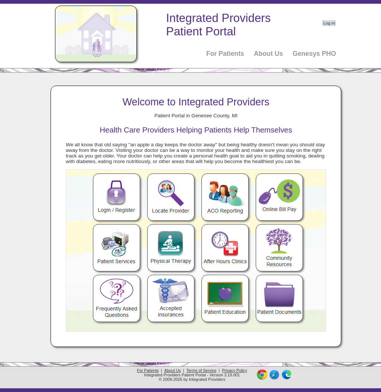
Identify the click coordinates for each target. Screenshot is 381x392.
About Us (268, 53)
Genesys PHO (314, 53)
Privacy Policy (234, 370)
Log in (329, 23)
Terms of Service (201, 370)
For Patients (225, 53)
